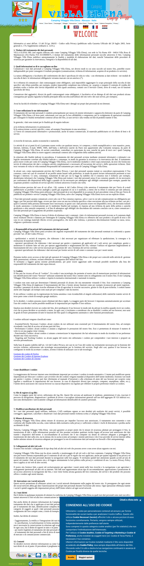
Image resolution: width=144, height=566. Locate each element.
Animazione (73, 23)
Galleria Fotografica (106, 23)
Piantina (90, 23)
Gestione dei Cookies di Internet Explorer (31, 356)
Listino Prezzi (82, 23)
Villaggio (65, 23)
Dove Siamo (48, 23)
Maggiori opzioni (86, 557)
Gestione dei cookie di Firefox (26, 354)
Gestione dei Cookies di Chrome (27, 359)
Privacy (115, 23)
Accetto (71, 557)
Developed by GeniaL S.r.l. (17, 564)
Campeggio (57, 23)
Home (41, 23)
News (96, 23)
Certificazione (37, 564)
